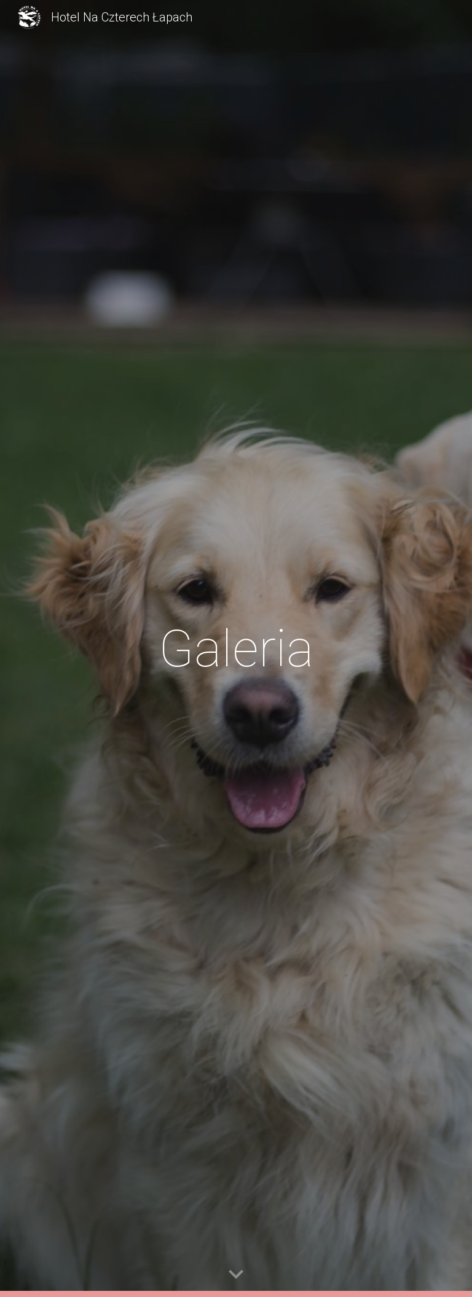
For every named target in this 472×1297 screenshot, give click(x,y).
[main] (235, 649)
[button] (236, 1275)
